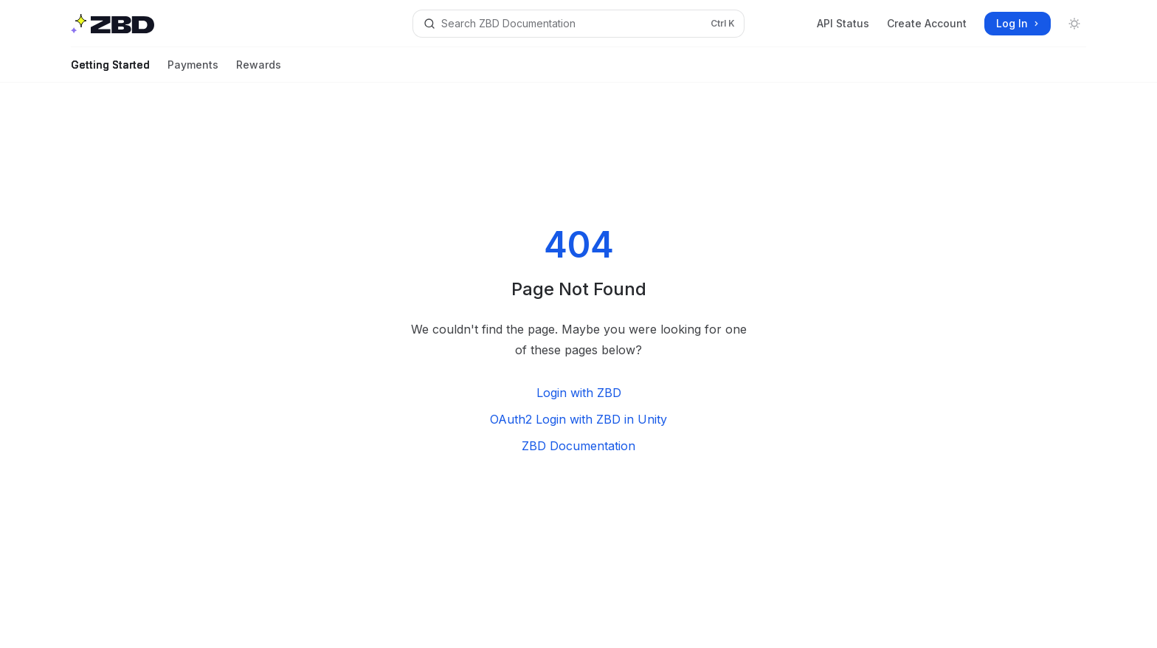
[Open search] (578, 23)
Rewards (258, 70)
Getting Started (110, 70)
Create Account (927, 23)
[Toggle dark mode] (1074, 23)
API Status (843, 23)
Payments (192, 70)
